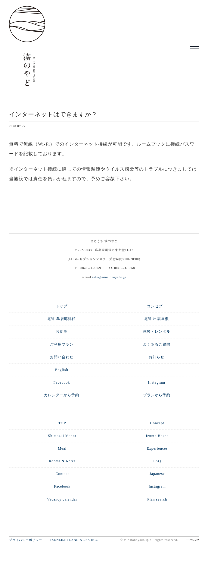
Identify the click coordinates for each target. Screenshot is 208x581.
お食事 (61, 331)
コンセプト (156, 306)
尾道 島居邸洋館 (61, 319)
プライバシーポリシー (29, 540)
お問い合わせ (61, 357)
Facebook (62, 382)
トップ (61, 306)
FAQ (157, 461)
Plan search (157, 499)
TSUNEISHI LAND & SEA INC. (74, 540)
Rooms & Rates (62, 461)
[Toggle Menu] (194, 46)
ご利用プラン (61, 344)
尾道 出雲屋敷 (156, 319)
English (61, 370)
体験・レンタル (156, 331)
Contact (62, 474)
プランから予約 (156, 395)
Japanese (157, 474)
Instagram (156, 382)
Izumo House (157, 436)
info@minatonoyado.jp (109, 277)
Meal (62, 448)
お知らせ (156, 357)
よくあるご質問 (156, 344)
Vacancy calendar (62, 499)
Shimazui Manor (62, 436)
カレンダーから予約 (61, 395)
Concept (157, 423)
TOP (62, 423)
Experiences (157, 448)
